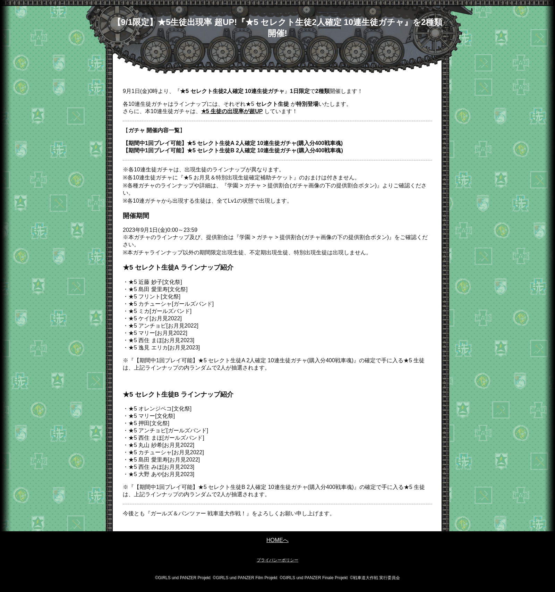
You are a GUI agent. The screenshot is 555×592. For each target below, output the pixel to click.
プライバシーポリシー (277, 560)
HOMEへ (277, 540)
